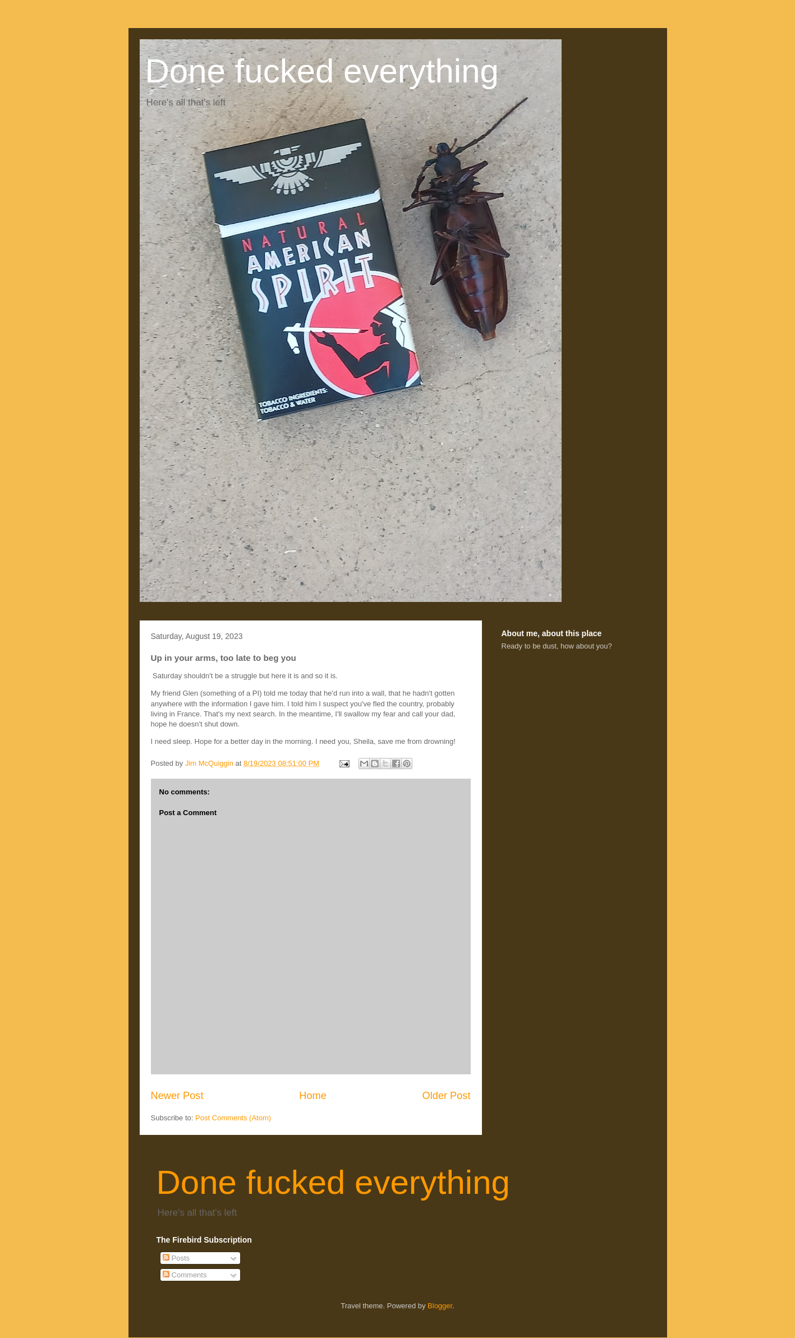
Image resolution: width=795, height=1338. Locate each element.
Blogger (440, 1306)
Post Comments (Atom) (233, 1118)
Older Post (446, 1095)
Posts (176, 1258)
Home (313, 1095)
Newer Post (177, 1095)
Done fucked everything (322, 71)
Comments (184, 1275)
